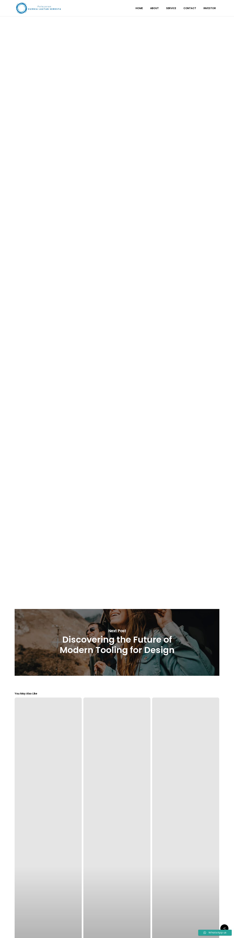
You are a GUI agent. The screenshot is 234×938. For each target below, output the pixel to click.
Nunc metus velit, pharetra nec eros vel (99, 314)
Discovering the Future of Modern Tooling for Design (117, 642)
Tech (116, 31)
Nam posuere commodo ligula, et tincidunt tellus (119, 499)
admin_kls (121, 57)
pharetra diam (67, 250)
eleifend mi (102, 539)
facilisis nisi (153, 211)
